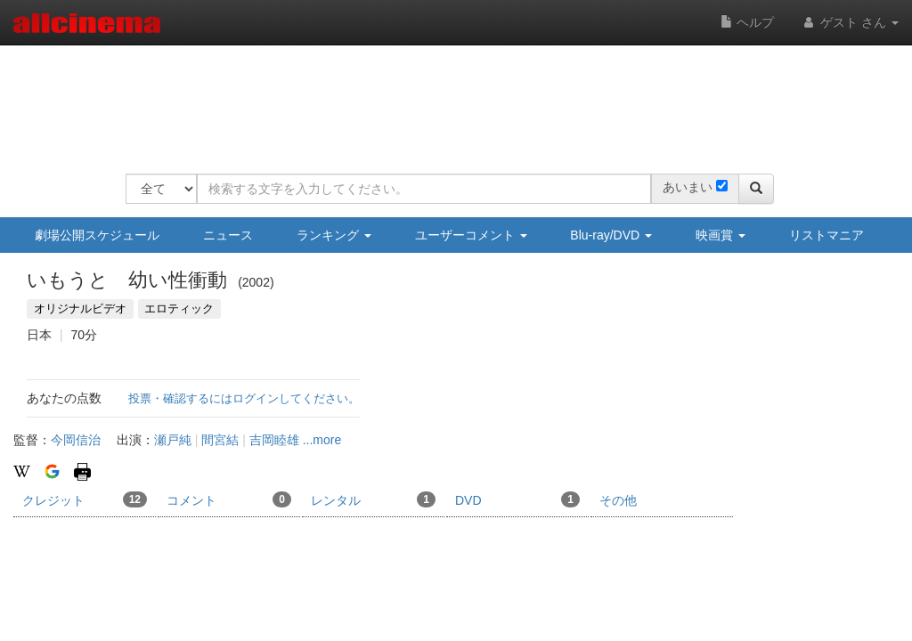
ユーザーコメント (471, 235)
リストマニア (826, 235)
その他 (618, 500)
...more (322, 440)
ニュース (228, 235)
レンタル (373, 499)
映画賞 (720, 235)
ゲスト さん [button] (850, 22)
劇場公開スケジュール (97, 235)
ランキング (334, 235)
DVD (517, 499)
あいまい (687, 187)
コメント (229, 499)
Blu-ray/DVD (611, 235)
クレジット (84, 499)
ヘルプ (747, 22)
